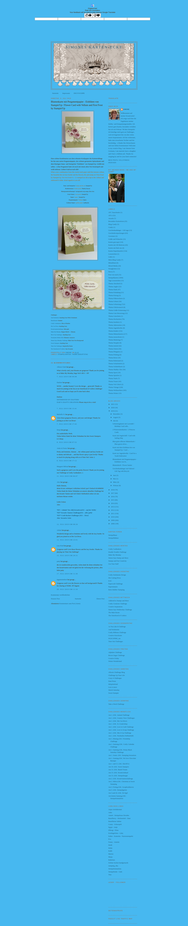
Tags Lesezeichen (114, 281)
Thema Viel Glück (114, 384)
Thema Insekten (113, 322)
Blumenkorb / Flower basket (122, 465)
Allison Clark (61, 367)
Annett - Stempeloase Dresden (118, 815)
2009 (113, 520)
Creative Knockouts (115, 635)
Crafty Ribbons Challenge (117, 632)
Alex (58, 482)
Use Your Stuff (113, 564)
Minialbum (112, 263)
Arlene (59, 530)
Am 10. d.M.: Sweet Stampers (118, 767)
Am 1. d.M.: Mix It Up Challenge (119, 733)
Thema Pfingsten (114, 352)
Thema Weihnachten (115, 390)
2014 (113, 503)
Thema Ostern (113, 349)
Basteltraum (54, 320)
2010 (113, 517)
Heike (110, 848)
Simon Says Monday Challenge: (59, 340)
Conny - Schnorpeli (115, 824)
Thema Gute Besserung (116, 313)
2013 (113, 507)
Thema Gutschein (114, 316)
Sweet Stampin (113, 693)
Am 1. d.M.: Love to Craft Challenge (121, 727)
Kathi (110, 851)
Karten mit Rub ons (115, 248)
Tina (109, 875)
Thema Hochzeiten (114, 319)
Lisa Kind (60, 546)
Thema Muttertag (114, 340)
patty (58, 561)
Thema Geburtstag (80, 354)
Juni (114, 475)
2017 (113, 493)
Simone (126, 109)
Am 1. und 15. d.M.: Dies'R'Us (118, 764)
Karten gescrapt (113, 242)
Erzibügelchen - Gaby (115, 833)
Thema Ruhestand (114, 361)
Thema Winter (113, 393)
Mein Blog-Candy (114, 260)
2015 (113, 500)
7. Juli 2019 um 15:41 (67, 408)
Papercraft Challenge (115, 584)
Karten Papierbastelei (115, 251)
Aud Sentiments (113, 630)
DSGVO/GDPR (79, 93)
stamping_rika (113, 866)
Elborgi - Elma (113, 830)
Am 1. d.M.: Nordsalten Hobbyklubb (120, 736)
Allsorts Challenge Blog (116, 672)
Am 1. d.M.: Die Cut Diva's (117, 721)
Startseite (55, 93)
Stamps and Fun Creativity (117, 561)
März (115, 482)
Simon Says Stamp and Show (118, 558)
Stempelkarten (64, 354)
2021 (113, 404)
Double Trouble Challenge (117, 552)
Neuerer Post (55, 599)
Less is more (112, 687)
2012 (113, 510)
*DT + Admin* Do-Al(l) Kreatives (76, 510)
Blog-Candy (112, 224)
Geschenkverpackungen (116, 233)
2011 (113, 513)
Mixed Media (113, 266)
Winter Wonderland (115, 661)
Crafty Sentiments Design (117, 575)
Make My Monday (56, 332)
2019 (113, 411)
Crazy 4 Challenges (115, 678)
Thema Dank (112, 290)
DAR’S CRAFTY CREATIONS (68, 402)
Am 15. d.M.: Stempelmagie (118, 776)
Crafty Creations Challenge (117, 604)
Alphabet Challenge (115, 652)
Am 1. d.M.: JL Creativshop (117, 724)
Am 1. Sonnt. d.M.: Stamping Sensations (122, 755)
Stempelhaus (112, 535)
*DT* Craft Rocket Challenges (73, 515)
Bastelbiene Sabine (114, 821)
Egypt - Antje (113, 827)
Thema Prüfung (113, 355)
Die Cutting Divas (114, 578)
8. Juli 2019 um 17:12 (67, 461)
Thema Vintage (113, 387)
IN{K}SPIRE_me (114, 638)
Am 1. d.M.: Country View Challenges (121, 718)
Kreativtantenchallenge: (57, 329)
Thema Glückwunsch (115, 307)
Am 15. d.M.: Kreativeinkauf (118, 773)
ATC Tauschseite (114, 212)
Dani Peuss (112, 681)
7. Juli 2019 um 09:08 (67, 377)
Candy (110, 227)
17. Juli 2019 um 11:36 (67, 574)
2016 (113, 497)
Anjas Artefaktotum (115, 809)
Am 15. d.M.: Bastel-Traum (117, 770)
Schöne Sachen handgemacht (118, 863)
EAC (110, 581)
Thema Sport (112, 373)
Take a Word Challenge (116, 704)
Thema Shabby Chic (115, 370)
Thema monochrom (115, 337)
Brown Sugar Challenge (116, 655)
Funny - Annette (113, 842)
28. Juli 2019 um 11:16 (67, 589)
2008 (113, 524)
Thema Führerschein (115, 298)
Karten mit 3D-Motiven (116, 245)
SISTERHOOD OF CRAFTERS (68, 400)
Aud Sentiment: (55, 317)
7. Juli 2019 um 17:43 (67, 424)
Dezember (117, 414)
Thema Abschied (114, 284)
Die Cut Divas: (55, 326)
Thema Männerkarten (115, 334)
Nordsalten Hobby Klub (57, 337)
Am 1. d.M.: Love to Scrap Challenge (121, 730)
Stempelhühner (113, 538)
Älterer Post (100, 599)
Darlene (60, 382)
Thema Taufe (112, 378)
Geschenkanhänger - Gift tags (118, 230)
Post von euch (113, 275)
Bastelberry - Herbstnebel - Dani (119, 818)
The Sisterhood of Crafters (117, 615)
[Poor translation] (97, 15)
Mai (114, 479)
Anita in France (62, 448)
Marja (110, 857)
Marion (110, 854)
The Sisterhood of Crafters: (58, 349)
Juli (114, 421)
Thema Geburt (113, 301)
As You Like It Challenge (117, 627)
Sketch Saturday (113, 690)
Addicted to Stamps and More (118, 601)
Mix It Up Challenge (56, 334)
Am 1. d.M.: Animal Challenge (118, 715)
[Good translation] (88, 15)
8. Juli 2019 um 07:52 (67, 442)
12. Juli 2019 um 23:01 (67, 540)
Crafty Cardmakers (56, 323)
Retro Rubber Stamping (116, 590)
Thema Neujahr (113, 343)
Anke (110, 812)
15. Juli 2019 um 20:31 (67, 555)
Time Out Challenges (56, 346)
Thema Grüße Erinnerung (117, 310)
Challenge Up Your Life (116, 675)
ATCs (110, 215)
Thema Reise (112, 358)
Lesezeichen (112, 254)
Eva (109, 839)
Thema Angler (113, 287)
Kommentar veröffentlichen (60, 595)
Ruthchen (111, 860)
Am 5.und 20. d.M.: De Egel (118, 793)
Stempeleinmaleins (114, 869)
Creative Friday (113, 658)
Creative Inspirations (115, 607)
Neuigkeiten (112, 269)
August (115, 417)
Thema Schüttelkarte (115, 367)
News (110, 272)
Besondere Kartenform (116, 221)
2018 (113, 490)
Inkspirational (113, 684)
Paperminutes (113, 587)
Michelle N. (61, 414)
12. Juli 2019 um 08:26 (67, 524)
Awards (110, 218)
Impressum (66, 93)
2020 (113, 408)
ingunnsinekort (62, 580)
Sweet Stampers (55, 343)
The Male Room (113, 612)
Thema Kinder (113, 331)
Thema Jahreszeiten (115, 325)
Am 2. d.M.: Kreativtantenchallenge (120, 779)
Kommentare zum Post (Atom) (69, 603)
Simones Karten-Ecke (94, 47)
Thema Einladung (114, 292)
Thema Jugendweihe (115, 328)
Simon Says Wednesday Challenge (120, 610)
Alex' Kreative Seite (64, 518)
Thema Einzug (113, 295)
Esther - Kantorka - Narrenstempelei (120, 836)
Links (110, 257)
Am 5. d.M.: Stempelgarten (117, 790)
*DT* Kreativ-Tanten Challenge (74, 513)
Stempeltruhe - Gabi (115, 872)
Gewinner (111, 236)
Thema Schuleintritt (115, 364)
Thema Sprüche (113, 375)
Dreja (59, 430)
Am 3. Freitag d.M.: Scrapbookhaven (121, 787)
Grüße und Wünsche (115, 239)
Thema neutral (113, 346)
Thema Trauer (113, 381)
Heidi (110, 845)
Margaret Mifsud (62, 466)
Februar (116, 485)
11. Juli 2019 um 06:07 (67, 476)
